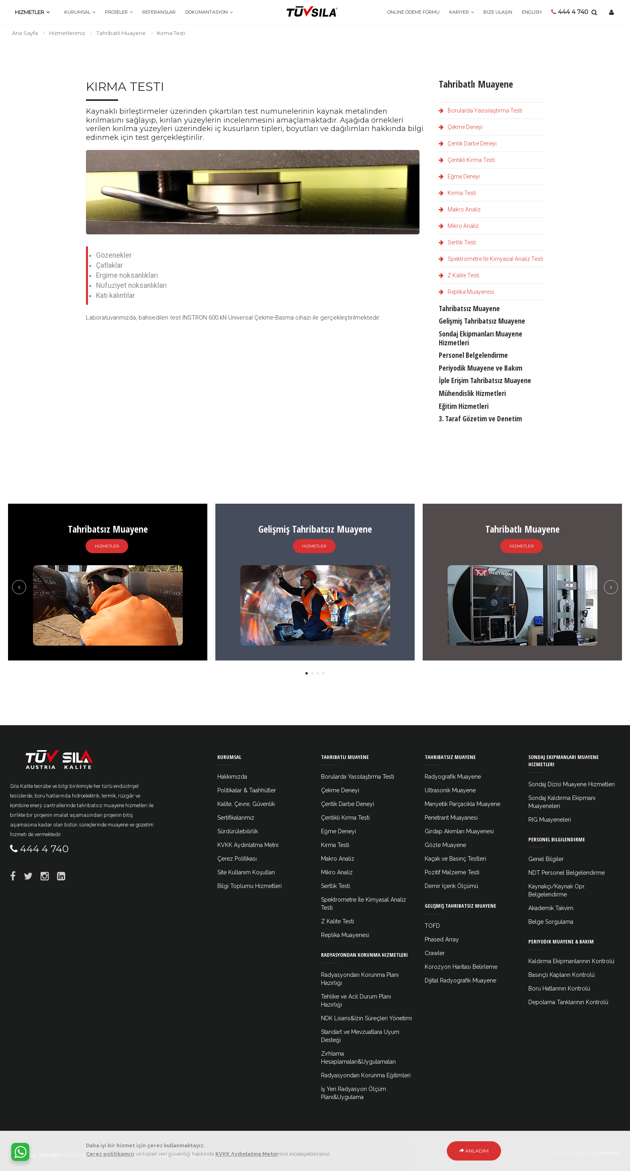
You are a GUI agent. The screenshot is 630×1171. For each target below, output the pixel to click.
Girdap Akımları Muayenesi (459, 831)
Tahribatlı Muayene (121, 33)
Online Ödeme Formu (413, 12)
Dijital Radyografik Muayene (460, 980)
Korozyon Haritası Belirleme (461, 967)
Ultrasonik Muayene (450, 790)
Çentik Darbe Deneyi (468, 143)
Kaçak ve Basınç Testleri (455, 858)
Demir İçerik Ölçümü (451, 886)
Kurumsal (77, 12)
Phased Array (442, 939)
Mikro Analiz (459, 226)
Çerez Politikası (237, 858)
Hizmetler (29, 12)
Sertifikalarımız (235, 817)
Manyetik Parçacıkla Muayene (462, 804)
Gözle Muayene (445, 845)
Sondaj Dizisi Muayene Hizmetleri (571, 784)
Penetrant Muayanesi (451, 817)
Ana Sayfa (25, 33)
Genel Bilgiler (546, 859)
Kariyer (459, 12)
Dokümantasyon (206, 12)
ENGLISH (532, 12)
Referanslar (159, 12)
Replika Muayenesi (466, 292)
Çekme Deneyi (461, 127)
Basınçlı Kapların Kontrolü (561, 975)
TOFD (432, 926)
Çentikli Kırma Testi (467, 160)
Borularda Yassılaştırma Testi (480, 110)
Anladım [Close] (474, 1156)
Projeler (116, 12)
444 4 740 (569, 12)
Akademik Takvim (550, 908)
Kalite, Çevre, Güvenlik (246, 804)
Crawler (435, 953)
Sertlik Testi (457, 242)
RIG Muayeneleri (549, 819)
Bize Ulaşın (497, 12)
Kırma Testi (457, 193)
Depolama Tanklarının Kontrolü (568, 1002)
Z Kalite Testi (459, 275)
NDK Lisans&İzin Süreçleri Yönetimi (366, 1018)
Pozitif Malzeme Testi (452, 872)
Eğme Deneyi (459, 176)
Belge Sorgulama (550, 922)
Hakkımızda (232, 776)
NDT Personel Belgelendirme (566, 873)
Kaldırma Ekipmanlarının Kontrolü (571, 961)
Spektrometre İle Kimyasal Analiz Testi (491, 259)
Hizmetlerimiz (67, 33)
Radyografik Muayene (453, 776)
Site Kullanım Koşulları (246, 872)
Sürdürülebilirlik (237, 831)
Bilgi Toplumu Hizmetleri (249, 886)
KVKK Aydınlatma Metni (247, 845)
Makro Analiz (460, 209)
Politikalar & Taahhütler (246, 790)
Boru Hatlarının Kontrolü (559, 988)
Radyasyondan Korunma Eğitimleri (366, 1075)
